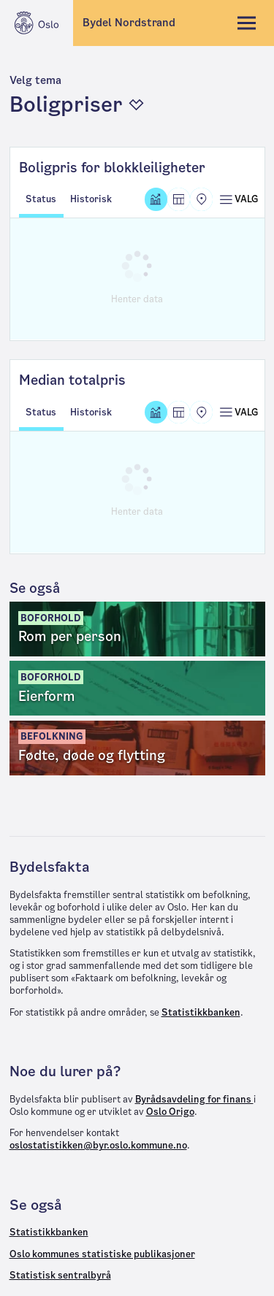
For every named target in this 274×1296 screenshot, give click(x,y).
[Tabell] (178, 199)
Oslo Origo (170, 1111)
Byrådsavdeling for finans (194, 1099)
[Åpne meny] (238, 199)
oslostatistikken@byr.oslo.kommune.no (98, 1145)
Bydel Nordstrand (129, 22)
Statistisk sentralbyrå (60, 1275)
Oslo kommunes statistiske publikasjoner (102, 1254)
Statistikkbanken (200, 1012)
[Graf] (156, 199)
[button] (137, 96)
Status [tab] (41, 199)
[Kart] (201, 199)
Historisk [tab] (91, 199)
